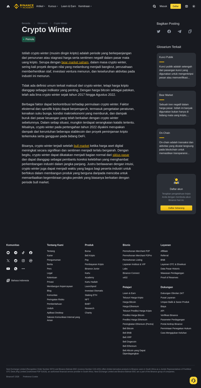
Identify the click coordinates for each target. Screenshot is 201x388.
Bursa (88, 251)
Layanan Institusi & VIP (134, 264)
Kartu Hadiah (91, 282)
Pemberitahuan (54, 304)
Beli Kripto (90, 255)
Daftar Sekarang (176, 208)
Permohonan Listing (132, 260)
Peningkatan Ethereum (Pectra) (138, 324)
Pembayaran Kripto (94, 264)
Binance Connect (131, 273)
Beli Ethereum (130, 346)
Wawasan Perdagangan (172, 273)
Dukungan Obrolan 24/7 (172, 293)
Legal (49, 273)
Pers (49, 268)
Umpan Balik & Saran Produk (175, 302)
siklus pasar (121, 155)
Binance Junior (92, 268)
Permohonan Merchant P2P (136, 251)
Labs (125, 268)
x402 (125, 277)
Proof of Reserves (169, 277)
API (162, 311)
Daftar (176, 6)
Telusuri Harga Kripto (133, 297)
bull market (81, 145)
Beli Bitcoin (128, 328)
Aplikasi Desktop (55, 312)
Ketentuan (52, 277)
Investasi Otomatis (94, 290)
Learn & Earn (129, 293)
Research (89, 308)
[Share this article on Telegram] (179, 31)
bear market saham (74, 62)
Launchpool (90, 286)
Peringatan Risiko (55, 299)
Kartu (87, 273)
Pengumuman (54, 260)
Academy (89, 277)
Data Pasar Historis (170, 268)
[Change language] (186, 6)
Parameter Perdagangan (173, 319)
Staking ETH (91, 295)
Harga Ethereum (131, 306)
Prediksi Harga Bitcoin (133, 315)
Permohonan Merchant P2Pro (137, 255)
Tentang (51, 251)
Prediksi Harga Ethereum (135, 319)
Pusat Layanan (168, 297)
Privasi (50, 282)
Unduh (50, 308)
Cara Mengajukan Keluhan (174, 333)
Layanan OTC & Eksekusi (173, 264)
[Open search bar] (153, 6)
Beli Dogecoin (129, 341)
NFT (87, 299)
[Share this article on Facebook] (169, 31)
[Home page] (24, 6)
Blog (49, 290)
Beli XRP (127, 337)
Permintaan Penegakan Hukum (176, 328)
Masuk (163, 6)
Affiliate (164, 251)
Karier (50, 255)
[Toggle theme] (193, 6)
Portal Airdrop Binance (171, 324)
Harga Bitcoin (129, 302)
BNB (163, 260)
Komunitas (52, 295)
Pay (87, 260)
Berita (50, 264)
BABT (88, 304)
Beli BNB (127, 333)
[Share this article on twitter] (158, 31)
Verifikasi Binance (169, 315)
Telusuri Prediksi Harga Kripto (137, 311)
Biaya (163, 306)
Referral (164, 255)
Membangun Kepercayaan (60, 286)
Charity (88, 312)
